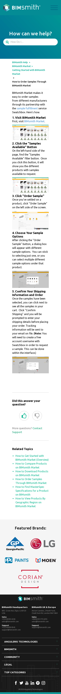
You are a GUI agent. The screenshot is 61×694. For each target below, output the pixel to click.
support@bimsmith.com (11, 630)
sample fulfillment (27, 108)
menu (54, 8)
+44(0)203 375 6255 (39, 619)
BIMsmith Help (20, 62)
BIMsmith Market (21, 66)
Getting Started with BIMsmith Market (28, 72)
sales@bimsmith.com (10, 621)
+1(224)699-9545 (8, 627)
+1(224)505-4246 (8, 619)
